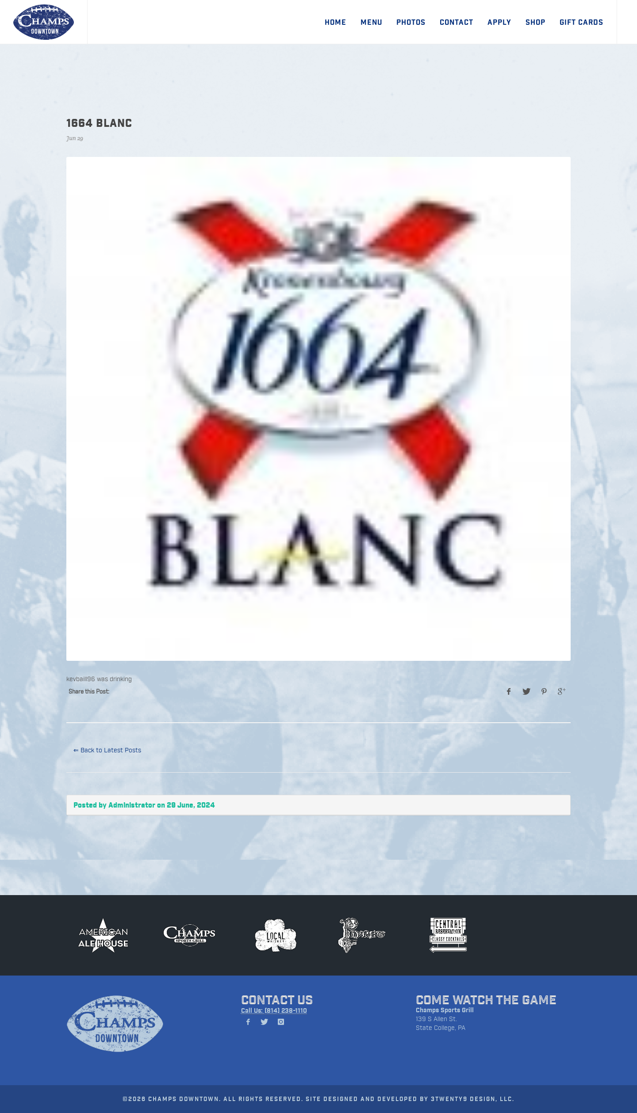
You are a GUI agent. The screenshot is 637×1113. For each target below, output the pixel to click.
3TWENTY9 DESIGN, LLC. (472, 1098)
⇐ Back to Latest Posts (107, 750)
